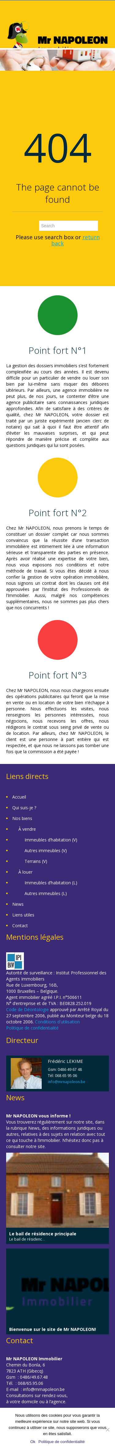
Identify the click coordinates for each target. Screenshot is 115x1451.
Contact (20, 925)
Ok (33, 1441)
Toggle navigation (11, 15)
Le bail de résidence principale (42, 1234)
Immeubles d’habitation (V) (51, 840)
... (43, 1239)
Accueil (19, 797)
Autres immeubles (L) (46, 893)
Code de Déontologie (27, 1009)
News (18, 904)
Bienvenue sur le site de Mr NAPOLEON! (52, 1329)
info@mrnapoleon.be (66, 1081)
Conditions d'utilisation (57, 1022)
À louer (25, 872)
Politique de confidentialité (32, 1028)
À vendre (27, 829)
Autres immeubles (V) (46, 850)
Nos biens (22, 818)
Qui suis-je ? (24, 808)
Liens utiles (23, 915)
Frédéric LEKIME (65, 1061)
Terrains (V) (36, 861)
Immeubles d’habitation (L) (51, 883)
